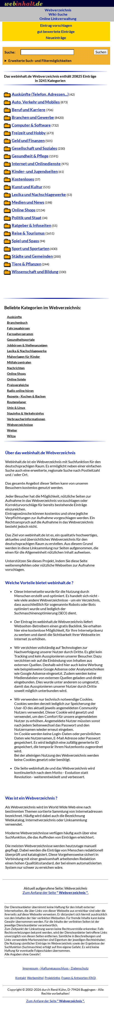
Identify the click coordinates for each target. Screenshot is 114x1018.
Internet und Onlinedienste (36, 163)
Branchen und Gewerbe (33, 117)
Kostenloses (23, 179)
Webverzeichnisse (20, 425)
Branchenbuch (17, 322)
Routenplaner (16, 402)
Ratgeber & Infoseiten (31, 225)
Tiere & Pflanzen (26, 264)
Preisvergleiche (18, 385)
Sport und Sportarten (30, 248)
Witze (11, 436)
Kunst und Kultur (27, 186)
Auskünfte (14, 317)
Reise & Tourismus (28, 233)
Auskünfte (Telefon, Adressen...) (40, 94)
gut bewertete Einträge (56, 31)
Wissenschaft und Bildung (35, 271)
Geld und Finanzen (28, 140)
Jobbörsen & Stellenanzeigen (27, 345)
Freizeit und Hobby (29, 132)
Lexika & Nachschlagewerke (27, 351)
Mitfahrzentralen (19, 362)
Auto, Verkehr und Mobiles (36, 102)
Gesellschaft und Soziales (34, 148)
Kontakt (20, 978)
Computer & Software (31, 125)
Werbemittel (35, 978)
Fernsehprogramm (20, 334)
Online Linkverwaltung (58, 18)
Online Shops (23, 210)
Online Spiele (16, 379)
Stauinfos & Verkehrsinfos (25, 413)
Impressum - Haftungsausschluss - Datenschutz (55, 968)
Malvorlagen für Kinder (23, 356)
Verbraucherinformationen (26, 419)
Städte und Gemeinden (32, 256)
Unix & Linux (16, 408)
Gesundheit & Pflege (30, 156)
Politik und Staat (26, 217)
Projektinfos (52, 978)
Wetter (12, 430)
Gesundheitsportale (21, 339)
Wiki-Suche (58, 14)
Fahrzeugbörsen (18, 328)
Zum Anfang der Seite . (55, 892)
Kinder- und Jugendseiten (35, 171)
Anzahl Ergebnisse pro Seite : (56, 61)
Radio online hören (20, 390)
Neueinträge (55, 37)
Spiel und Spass (25, 240)
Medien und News (28, 202)
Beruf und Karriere (28, 109)
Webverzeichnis (58, 10)
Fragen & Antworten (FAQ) (78, 978)
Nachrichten (16, 368)
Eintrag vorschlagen (56, 25)
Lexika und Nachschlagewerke (39, 194)
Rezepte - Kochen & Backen (26, 396)
